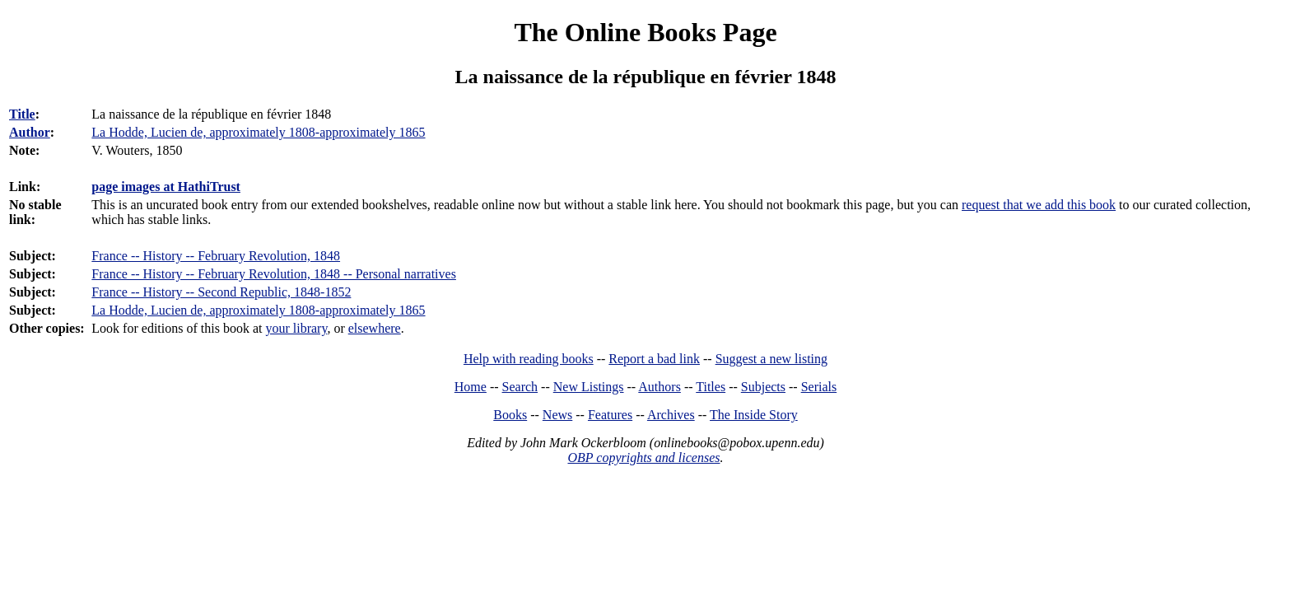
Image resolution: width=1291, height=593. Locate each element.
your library (296, 328)
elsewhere (374, 328)
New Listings (588, 387)
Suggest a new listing (771, 359)
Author (29, 132)
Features (610, 415)
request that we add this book (1039, 205)
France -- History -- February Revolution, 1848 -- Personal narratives (273, 274)
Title (22, 114)
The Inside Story (754, 415)
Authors (659, 387)
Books (510, 415)
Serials (819, 387)
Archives (671, 415)
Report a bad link (654, 359)
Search (520, 387)
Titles (710, 387)
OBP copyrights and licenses (643, 458)
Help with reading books (529, 359)
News (557, 415)
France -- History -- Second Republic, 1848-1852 (221, 292)
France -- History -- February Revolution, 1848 (215, 256)
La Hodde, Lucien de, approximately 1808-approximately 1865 (258, 310)
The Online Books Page (645, 32)
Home (470, 387)
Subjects (763, 387)
